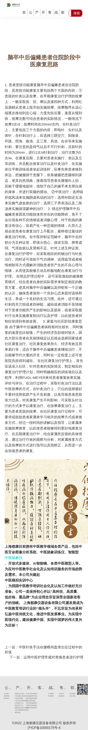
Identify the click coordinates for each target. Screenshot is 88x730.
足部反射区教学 (28, 700)
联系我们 (6, 698)
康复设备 (17, 712)
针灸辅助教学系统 (28, 696)
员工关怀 (72, 696)
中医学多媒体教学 (28, 707)
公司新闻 (50, 693)
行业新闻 (50, 696)
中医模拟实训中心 (19, 580)
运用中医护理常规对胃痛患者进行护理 (53, 657)
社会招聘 (72, 693)
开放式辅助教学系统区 (17, 710)
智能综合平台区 (17, 693)
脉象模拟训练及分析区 (17, 707)
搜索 (76, 13)
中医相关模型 (17, 698)
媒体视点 (61, 696)
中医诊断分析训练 (17, 696)
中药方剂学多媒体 (28, 693)
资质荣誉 (6, 696)
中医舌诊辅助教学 (28, 703)
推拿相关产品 (17, 705)
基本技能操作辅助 (28, 698)
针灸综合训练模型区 (17, 700)
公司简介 (6, 693)
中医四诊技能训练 (28, 705)
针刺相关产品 (17, 703)
